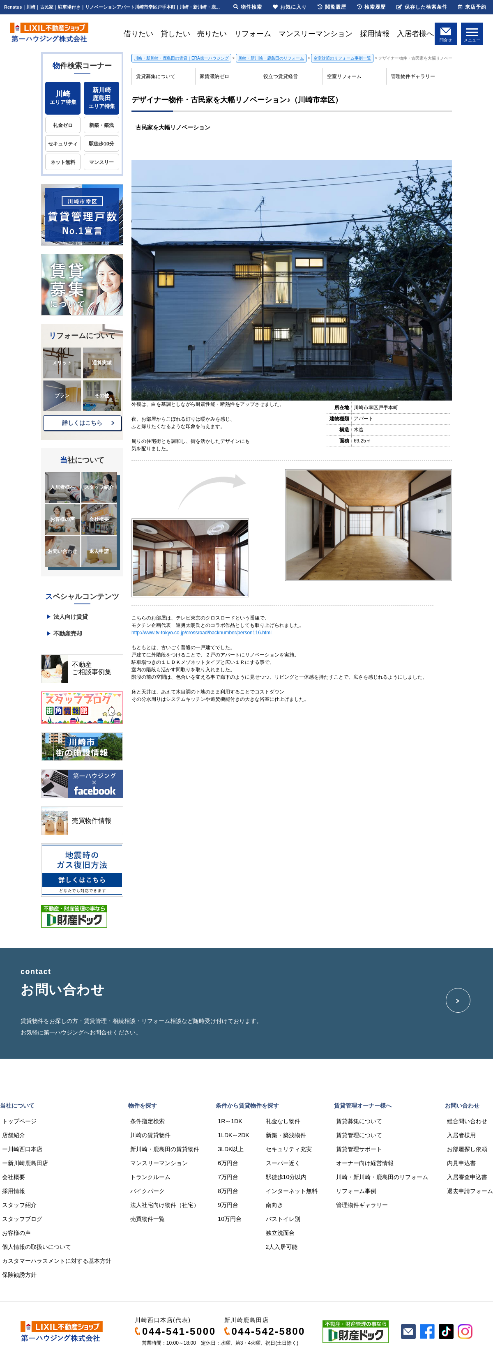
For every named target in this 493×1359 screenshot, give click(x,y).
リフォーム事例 (356, 1191)
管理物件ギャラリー (413, 76)
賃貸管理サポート (359, 1149)
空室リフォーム (344, 76)
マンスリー (101, 162)
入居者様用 (461, 1135)
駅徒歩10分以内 (286, 1177)
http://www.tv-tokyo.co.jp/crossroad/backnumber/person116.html (201, 633)
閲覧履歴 (332, 7)
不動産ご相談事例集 (91, 668)
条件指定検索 (147, 1121)
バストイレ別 (283, 1219)
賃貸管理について (359, 1135)
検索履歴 (371, 7)
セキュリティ (63, 144)
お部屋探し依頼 (467, 1149)
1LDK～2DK (233, 1135)
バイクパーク (147, 1191)
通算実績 (102, 363)
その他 (101, 395)
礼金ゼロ (63, 125)
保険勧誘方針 (19, 1274)
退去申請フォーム (470, 1191)
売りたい (212, 34)
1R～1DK (230, 1121)
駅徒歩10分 (101, 144)
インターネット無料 (292, 1191)
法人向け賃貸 (70, 616)
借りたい (138, 34)
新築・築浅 (101, 125)
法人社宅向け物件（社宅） (164, 1205)
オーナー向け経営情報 (365, 1163)
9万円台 (228, 1205)
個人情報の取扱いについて (36, 1247)
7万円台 (228, 1177)
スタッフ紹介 (99, 487)
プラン (62, 395)
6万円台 (228, 1163)
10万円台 (230, 1219)
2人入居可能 (282, 1247)
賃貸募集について (155, 76)
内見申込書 (461, 1163)
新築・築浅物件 (286, 1135)
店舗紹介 (13, 1135)
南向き (274, 1205)
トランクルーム (150, 1177)
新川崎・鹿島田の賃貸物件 (164, 1149)
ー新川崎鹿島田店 (25, 1163)
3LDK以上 (231, 1149)
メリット (62, 363)
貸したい (175, 34)
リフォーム (252, 34)
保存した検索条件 (421, 7)
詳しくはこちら (82, 422)
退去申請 (99, 551)
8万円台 (228, 1191)
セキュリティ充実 (289, 1149)
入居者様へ (415, 34)
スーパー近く (283, 1163)
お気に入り (290, 7)
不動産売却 (67, 633)
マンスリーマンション (315, 34)
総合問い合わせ (467, 1121)
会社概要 (99, 519)
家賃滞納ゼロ (214, 76)
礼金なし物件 (283, 1121)
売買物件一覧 (147, 1219)
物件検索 (247, 7)
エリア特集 (63, 97)
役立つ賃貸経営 (280, 76)
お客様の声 (62, 519)
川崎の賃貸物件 (150, 1135)
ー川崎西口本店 (22, 1149)
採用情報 (374, 34)
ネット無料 (63, 162)
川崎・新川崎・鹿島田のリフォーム (382, 1177)
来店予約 (472, 7)
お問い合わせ (62, 551)
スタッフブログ (22, 1219)
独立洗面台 (280, 1233)
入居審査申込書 (467, 1177)
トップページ (19, 1121)
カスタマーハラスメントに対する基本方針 (56, 1261)
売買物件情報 (91, 820)
